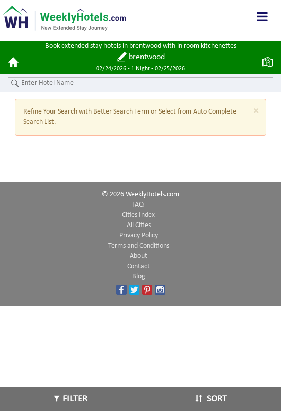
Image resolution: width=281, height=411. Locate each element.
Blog (138, 277)
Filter (70, 399)
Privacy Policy (138, 235)
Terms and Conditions (138, 246)
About (138, 256)
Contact (138, 266)
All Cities (139, 225)
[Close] (255, 111)
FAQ (138, 205)
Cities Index (138, 215)
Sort (211, 399)
